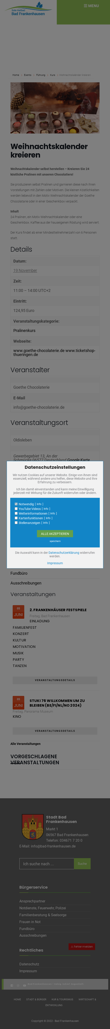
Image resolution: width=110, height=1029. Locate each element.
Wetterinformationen (33, 513)
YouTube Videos (30, 508)
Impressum (55, 563)
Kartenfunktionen (31, 518)
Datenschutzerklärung (64, 552)
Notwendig (26, 504)
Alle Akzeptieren (55, 533)
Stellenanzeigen (29, 522)
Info (39, 503)
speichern (55, 541)
